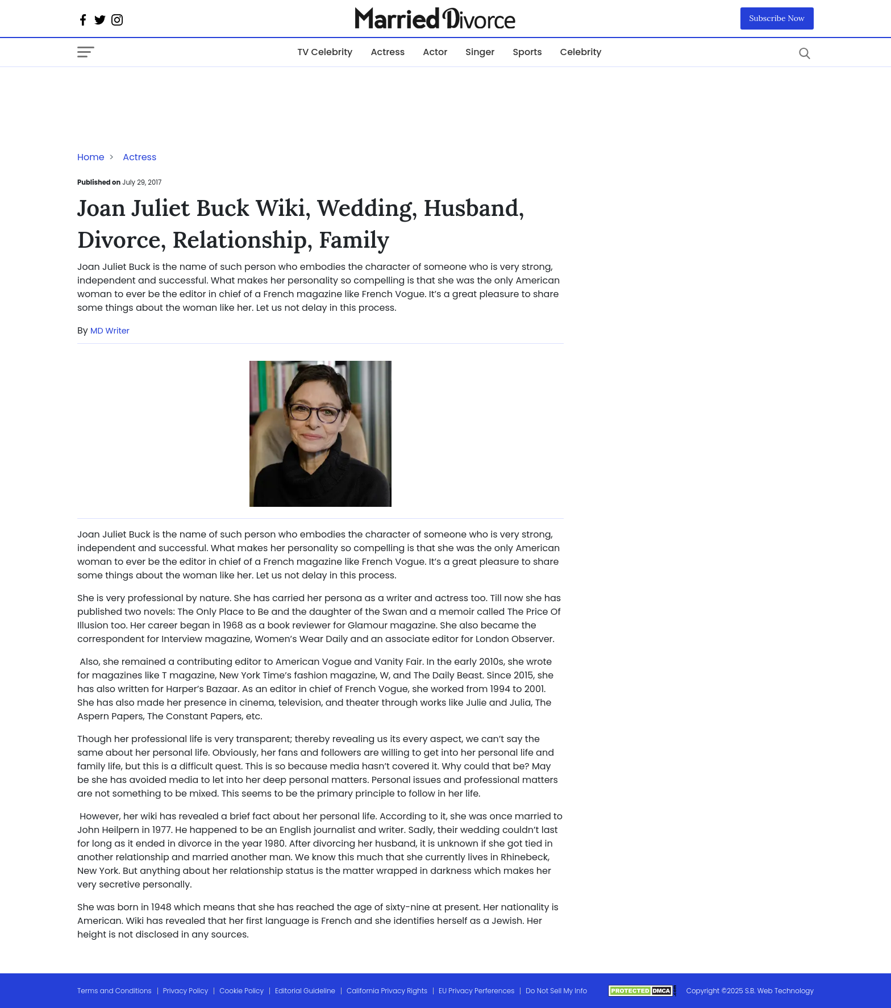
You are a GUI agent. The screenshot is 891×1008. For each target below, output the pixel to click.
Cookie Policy (241, 990)
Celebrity (581, 52)
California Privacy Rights (387, 990)
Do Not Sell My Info (556, 990)
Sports (527, 52)
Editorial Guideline (305, 990)
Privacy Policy (186, 990)
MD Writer (110, 330)
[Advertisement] (168, 90)
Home (91, 157)
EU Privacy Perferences (476, 990)
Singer (479, 52)
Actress (387, 52)
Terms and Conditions (114, 990)
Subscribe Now (777, 18)
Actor (435, 52)
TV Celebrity (324, 52)
